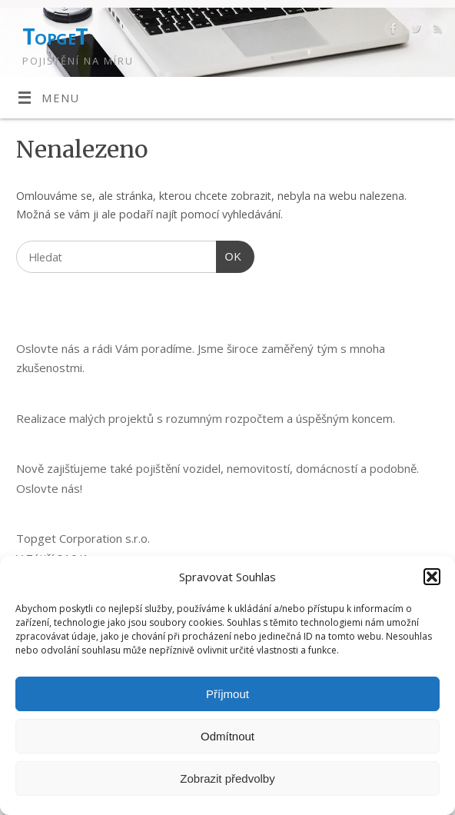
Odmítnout (227, 736)
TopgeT (55, 36)
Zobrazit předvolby (227, 778)
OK (229, 255)
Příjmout (227, 693)
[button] (432, 576)
